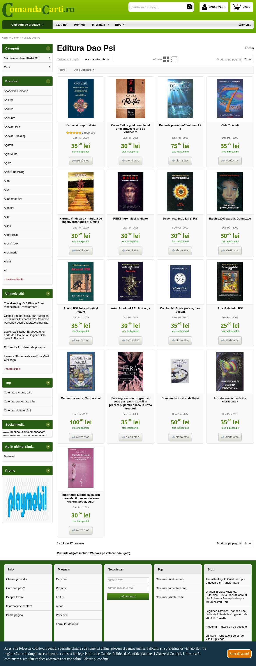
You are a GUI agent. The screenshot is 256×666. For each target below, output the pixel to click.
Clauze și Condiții (168, 653)
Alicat (7, 261)
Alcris (7, 225)
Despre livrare (15, 597)
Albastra (9, 207)
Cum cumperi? (15, 588)
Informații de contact (19, 606)
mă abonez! (128, 596)
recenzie (88, 132)
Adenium (9, 118)
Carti (7, 67)
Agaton (8, 145)
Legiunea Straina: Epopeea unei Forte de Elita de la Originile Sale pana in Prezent (25, 335)
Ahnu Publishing (14, 172)
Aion (7, 180)
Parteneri (10, 456)
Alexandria (10, 252)
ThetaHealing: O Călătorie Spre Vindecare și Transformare (24, 305)
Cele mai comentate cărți (19, 401)
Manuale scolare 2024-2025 (21, 58)
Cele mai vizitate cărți (17, 410)
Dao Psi (77, 137)
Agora (8, 163)
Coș (240, 7)
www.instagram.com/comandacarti (24, 435)
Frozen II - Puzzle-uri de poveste (24, 347)
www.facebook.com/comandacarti (24, 432)
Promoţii (61, 588)
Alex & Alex (11, 243)
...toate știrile (12, 368)
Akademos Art (13, 198)
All (5, 270)
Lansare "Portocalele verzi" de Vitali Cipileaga (26, 358)
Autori (60, 606)
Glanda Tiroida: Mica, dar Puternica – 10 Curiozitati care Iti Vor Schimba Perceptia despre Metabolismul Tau (26, 319)
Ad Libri (9, 100)
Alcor (7, 216)
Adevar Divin (12, 127)
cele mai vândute (96, 59)
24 (247, 59)
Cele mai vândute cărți (18, 392)
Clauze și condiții (17, 579)
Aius (6, 189)
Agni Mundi (11, 154)
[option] (27, 499)
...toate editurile (13, 279)
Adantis (8, 109)
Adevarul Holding (15, 136)
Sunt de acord (239, 653)
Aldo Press (11, 234)
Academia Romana (16, 91)
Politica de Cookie (98, 653)
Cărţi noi (61, 579)
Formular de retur (67, 624)
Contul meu (212, 7)
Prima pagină (14, 615)
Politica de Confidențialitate (132, 653)
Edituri (60, 597)
